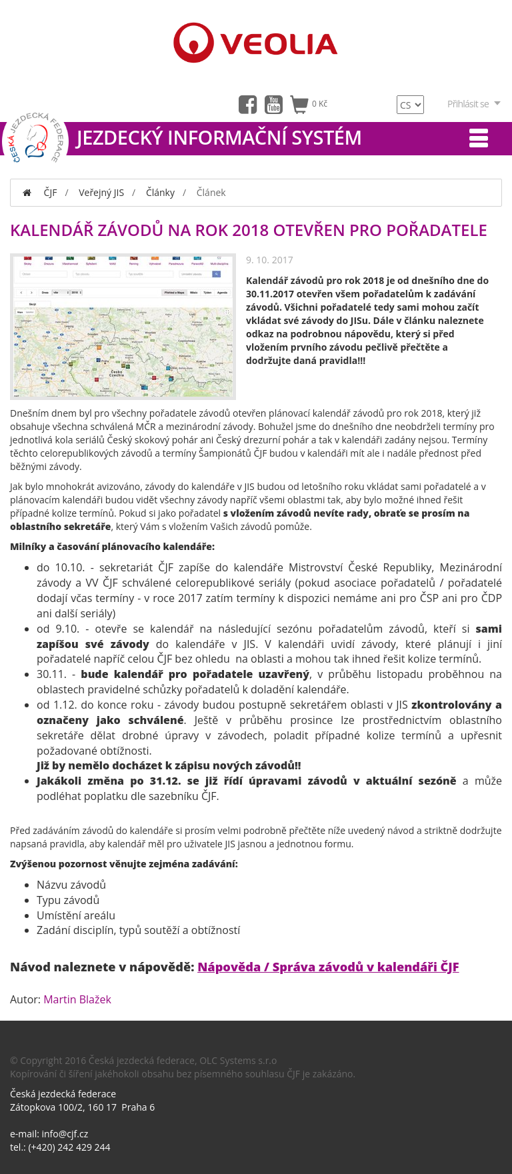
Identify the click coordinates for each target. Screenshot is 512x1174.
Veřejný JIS (101, 192)
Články (160, 192)
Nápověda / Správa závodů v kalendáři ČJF (328, 967)
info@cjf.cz (65, 1133)
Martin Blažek (77, 999)
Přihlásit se (474, 103)
